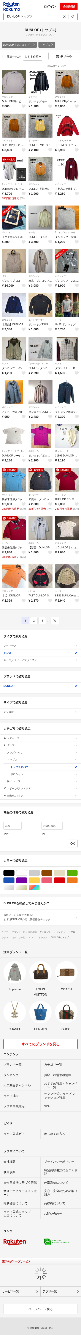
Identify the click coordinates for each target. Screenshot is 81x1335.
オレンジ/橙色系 (77, 880)
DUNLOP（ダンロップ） (19, 44)
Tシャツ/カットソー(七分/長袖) (67, 232)
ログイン (50, 6)
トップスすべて (44, 767)
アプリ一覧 (50, 1291)
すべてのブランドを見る (41, 1044)
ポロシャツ (7, 97)
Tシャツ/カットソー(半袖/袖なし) (14, 184)
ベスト (5, 276)
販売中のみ (12, 56)
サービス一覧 (10, 1291)
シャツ (58, 320)
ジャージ (33, 97)
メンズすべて (42, 752)
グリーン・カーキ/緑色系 (77, 873)
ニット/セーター (63, 140)
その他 (32, 232)
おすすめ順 (32, 56)
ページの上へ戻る (41, 1309)
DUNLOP (40, 686)
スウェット (60, 97)
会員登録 (69, 6)
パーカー (33, 591)
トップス (47, 44)
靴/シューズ (42, 781)
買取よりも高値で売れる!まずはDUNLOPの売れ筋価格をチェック (40, 917)
